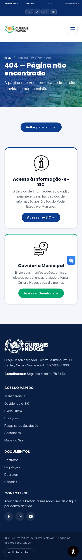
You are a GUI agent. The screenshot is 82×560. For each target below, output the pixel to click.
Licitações (11, 418)
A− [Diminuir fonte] (29, 11)
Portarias (10, 482)
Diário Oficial (13, 411)
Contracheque (10, 4)
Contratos (11, 460)
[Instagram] (19, 516)
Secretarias (12, 433)
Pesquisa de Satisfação (21, 425)
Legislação (12, 467)
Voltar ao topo (19, 552)
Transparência (71, 4)
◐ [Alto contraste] (53, 11)
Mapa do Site (14, 440)
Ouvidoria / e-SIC (16, 403)
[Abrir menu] (73, 29)
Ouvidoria (30, 4)
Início (8, 57)
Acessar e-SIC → (41, 217)
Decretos (11, 474)
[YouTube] (30, 516)
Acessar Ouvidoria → (41, 293)
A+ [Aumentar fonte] (45, 11)
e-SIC (51, 4)
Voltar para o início (41, 127)
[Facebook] (8, 516)
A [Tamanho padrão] (37, 11)
